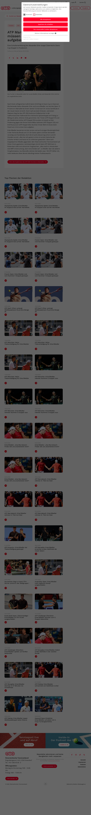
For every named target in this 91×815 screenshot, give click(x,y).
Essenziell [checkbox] (29, 14)
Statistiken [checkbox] (39, 14)
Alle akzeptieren (45, 19)
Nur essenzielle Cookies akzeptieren (46, 29)
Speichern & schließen (45, 24)
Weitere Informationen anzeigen (45, 33)
